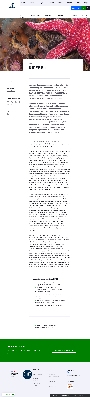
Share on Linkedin (16, 102)
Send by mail (8, 104)
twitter (68, 372)
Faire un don (76, 8)
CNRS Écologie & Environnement (37, 375)
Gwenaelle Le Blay (11, 91)
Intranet (78, 2)
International (62, 15)
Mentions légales (64, 395)
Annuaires (69, 2)
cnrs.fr (86, 2)
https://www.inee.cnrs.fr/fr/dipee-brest (12, 104)
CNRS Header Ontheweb (83, 8)
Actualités (24, 2)
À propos (23, 16)
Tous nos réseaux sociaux (74, 375)
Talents (75, 15)
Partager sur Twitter (12, 102)
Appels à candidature (42, 3)
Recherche (35, 15)
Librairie (60, 2)
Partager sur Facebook (19, 102)
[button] (8, 394)
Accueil (31, 63)
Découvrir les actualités (62, 350)
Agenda (32, 2)
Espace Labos (52, 3)
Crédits (55, 395)
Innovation (48, 15)
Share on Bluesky (8, 102)
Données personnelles (77, 395)
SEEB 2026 (84, 16)
